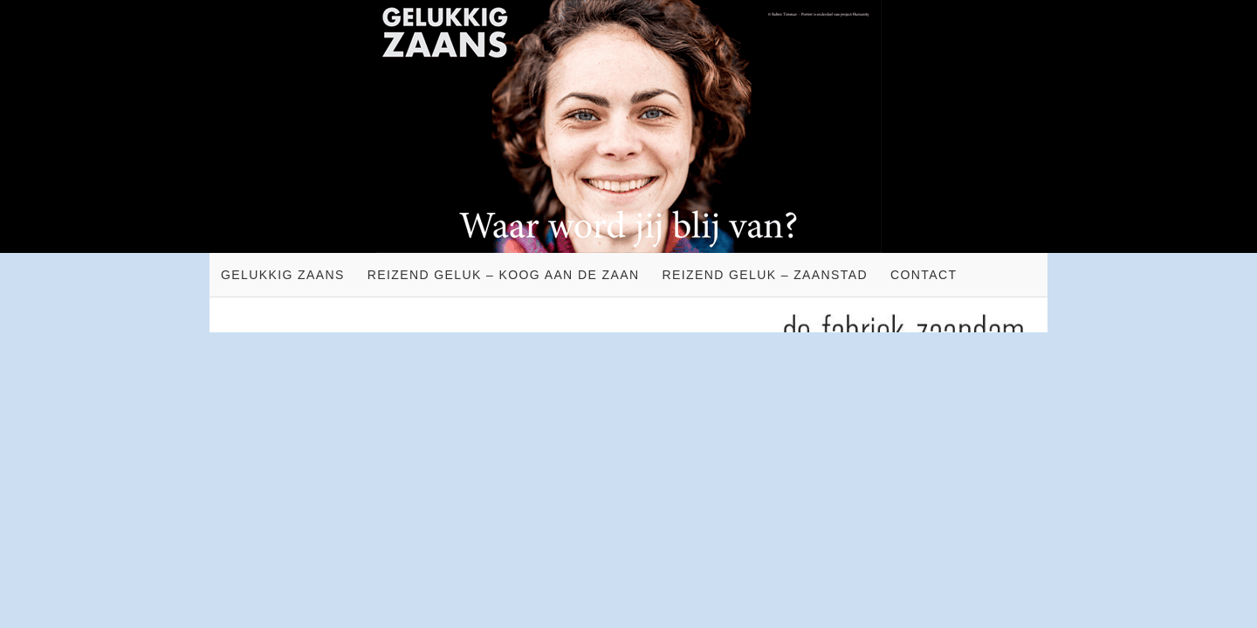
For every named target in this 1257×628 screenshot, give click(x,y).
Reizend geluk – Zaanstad (765, 275)
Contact (923, 275)
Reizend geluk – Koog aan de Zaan (503, 275)
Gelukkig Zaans (283, 275)
